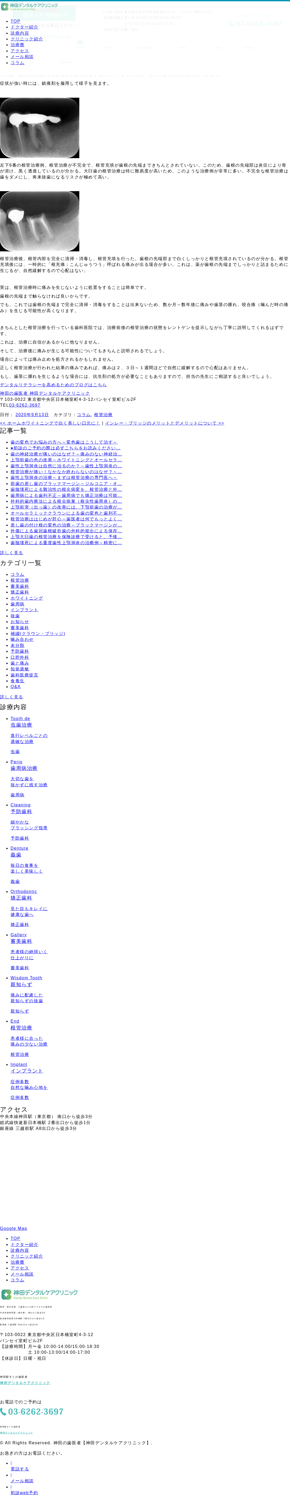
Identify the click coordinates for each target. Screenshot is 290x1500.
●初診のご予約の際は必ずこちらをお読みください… (66, 448)
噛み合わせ (22, 639)
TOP (15, 21)
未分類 (18, 645)
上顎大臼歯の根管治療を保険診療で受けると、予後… (66, 536)
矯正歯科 (20, 592)
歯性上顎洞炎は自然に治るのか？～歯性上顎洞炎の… (66, 466)
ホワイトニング (27, 598)
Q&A (16, 686)
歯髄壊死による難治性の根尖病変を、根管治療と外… (66, 489)
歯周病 (18, 604)
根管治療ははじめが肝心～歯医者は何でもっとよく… (66, 519)
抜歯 (15, 616)
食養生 (18, 681)
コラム (18, 62)
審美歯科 (20, 586)
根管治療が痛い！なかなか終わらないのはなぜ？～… (66, 471)
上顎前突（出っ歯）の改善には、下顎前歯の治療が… (66, 507)
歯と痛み (20, 663)
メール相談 (22, 56)
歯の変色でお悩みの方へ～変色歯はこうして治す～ (64, 442)
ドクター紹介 (25, 27)
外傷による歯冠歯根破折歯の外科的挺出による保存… (66, 531)
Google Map (13, 1228)
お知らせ (20, 621)
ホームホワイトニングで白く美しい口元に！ (50, 423)
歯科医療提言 (25, 675)
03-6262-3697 (24, 405)
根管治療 (103, 414)
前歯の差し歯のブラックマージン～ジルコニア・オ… (66, 483)
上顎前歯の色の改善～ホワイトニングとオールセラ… (66, 460)
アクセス (20, 51)
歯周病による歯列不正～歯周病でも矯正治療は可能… (66, 495)
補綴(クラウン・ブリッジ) (38, 633)
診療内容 (20, 33)
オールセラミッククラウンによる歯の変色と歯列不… (66, 513)
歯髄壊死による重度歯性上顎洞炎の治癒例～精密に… (66, 542)
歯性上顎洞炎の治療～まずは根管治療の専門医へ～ (64, 477)
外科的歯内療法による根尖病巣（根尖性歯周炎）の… (66, 501)
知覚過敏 (20, 669)
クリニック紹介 (27, 39)
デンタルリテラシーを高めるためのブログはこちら (53, 385)
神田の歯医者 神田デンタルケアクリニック (45, 393)
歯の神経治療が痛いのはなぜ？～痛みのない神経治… (66, 454)
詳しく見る (11, 553)
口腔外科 (20, 657)
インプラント (25, 610)
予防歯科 (20, 651)
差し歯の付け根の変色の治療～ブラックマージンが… (66, 525)
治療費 (18, 45)
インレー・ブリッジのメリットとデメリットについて (164, 423)
